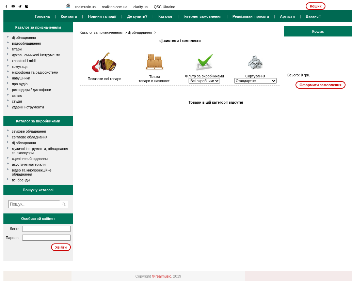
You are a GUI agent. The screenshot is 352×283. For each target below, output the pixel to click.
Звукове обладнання (29, 131)
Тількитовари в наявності (154, 79)
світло (17, 95)
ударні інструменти (28, 107)
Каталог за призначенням (101, 32)
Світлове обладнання (29, 137)
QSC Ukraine (164, 7)
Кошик (315, 6)
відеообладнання (26, 43)
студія (17, 101)
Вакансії (313, 16)
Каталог (165, 16)
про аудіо (20, 84)
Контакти (69, 16)
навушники (21, 78)
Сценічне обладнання (30, 159)
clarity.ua (140, 7)
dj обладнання (24, 37)
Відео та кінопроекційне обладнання (31, 172)
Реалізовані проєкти (251, 16)
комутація (20, 66)
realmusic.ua (85, 7)
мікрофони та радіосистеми (35, 72)
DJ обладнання (24, 143)
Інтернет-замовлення (202, 16)
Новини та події (102, 16)
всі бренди (21, 180)
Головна (42, 16)
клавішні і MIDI (24, 61)
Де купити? (137, 16)
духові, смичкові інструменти (36, 55)
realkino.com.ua (114, 7)
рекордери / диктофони (31, 90)
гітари (17, 49)
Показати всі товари (105, 79)
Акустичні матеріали (29, 164)
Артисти (287, 16)
